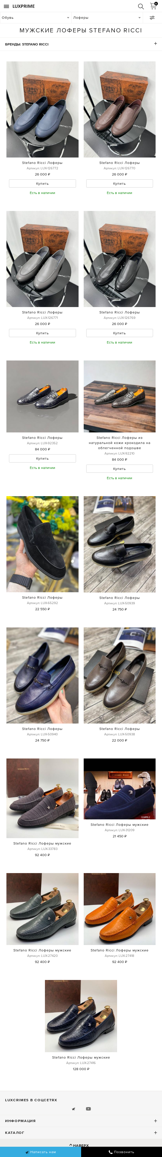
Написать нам (40, 1152)
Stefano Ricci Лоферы (42, 163)
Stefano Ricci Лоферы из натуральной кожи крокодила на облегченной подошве (119, 443)
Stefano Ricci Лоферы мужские (42, 843)
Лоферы (81, 17)
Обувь (8, 17)
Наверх (81, 1145)
